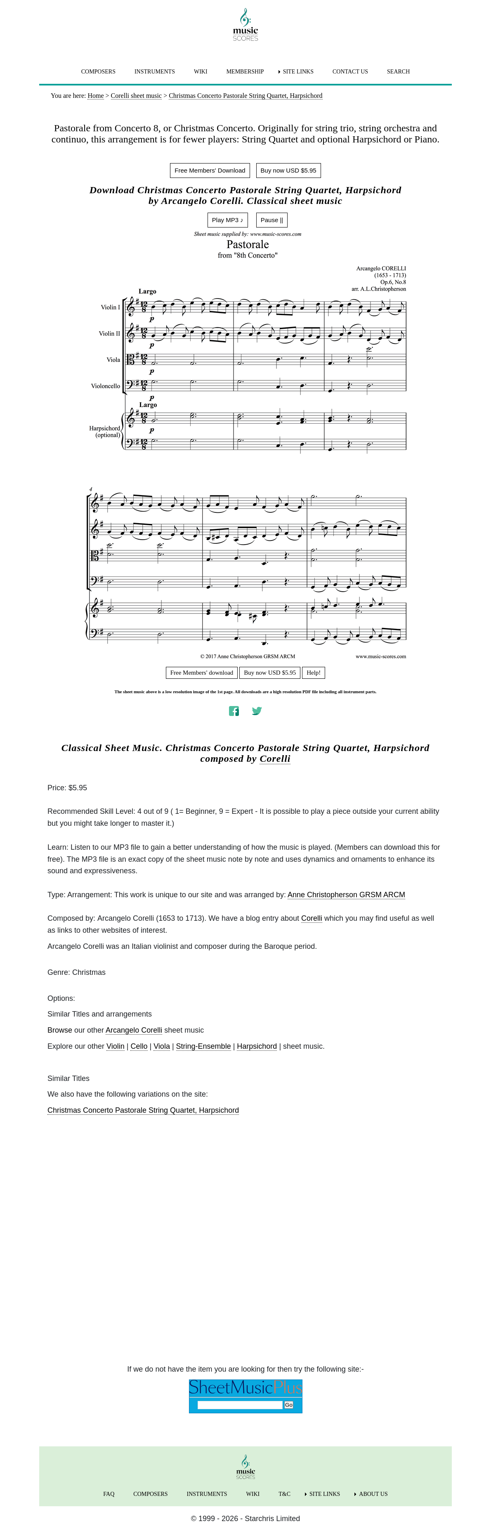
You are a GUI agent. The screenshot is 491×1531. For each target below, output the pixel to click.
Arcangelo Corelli (134, 1030)
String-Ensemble (203, 1046)
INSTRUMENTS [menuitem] (155, 72)
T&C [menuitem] (284, 1494)
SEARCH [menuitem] (398, 72)
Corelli (275, 758)
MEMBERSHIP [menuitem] (245, 72)
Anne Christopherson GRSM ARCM (346, 895)
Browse (59, 1030)
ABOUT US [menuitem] (373, 1494)
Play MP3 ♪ (227, 219)
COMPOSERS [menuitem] (98, 72)
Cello (138, 1046)
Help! (314, 672)
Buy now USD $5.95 (288, 170)
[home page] (245, 24)
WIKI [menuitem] (201, 72)
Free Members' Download (210, 170)
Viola (161, 1046)
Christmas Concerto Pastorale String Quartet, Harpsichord (143, 1110)
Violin (115, 1046)
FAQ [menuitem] (108, 1494)
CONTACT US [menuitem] (350, 72)
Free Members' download (202, 672)
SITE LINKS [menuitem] (298, 72)
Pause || (272, 219)
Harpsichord (257, 1046)
